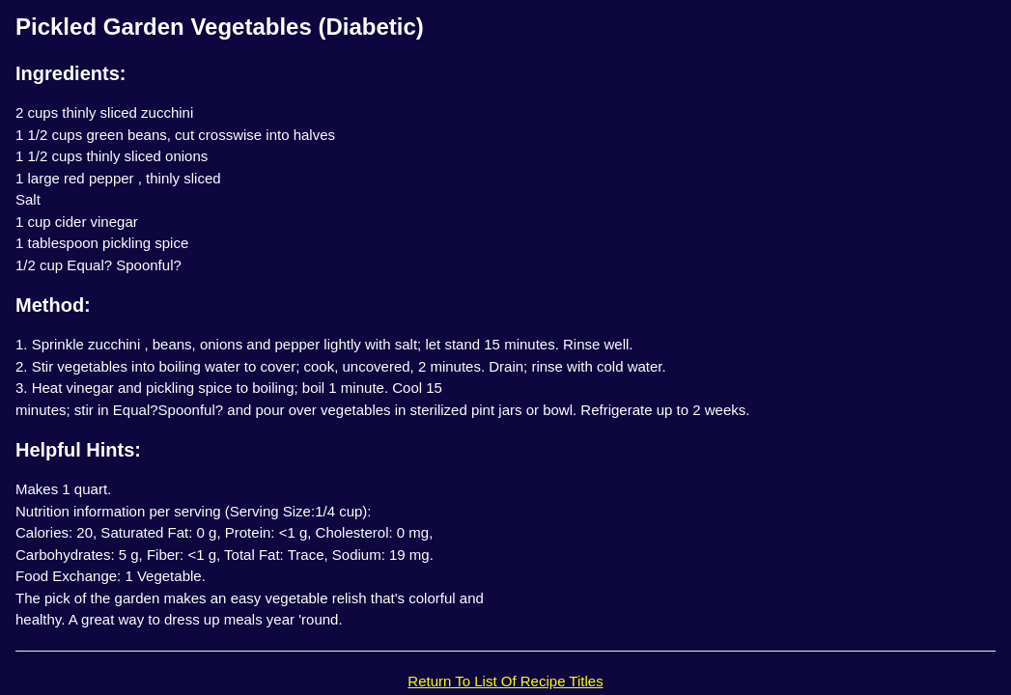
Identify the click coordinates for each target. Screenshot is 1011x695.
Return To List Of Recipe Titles (505, 681)
